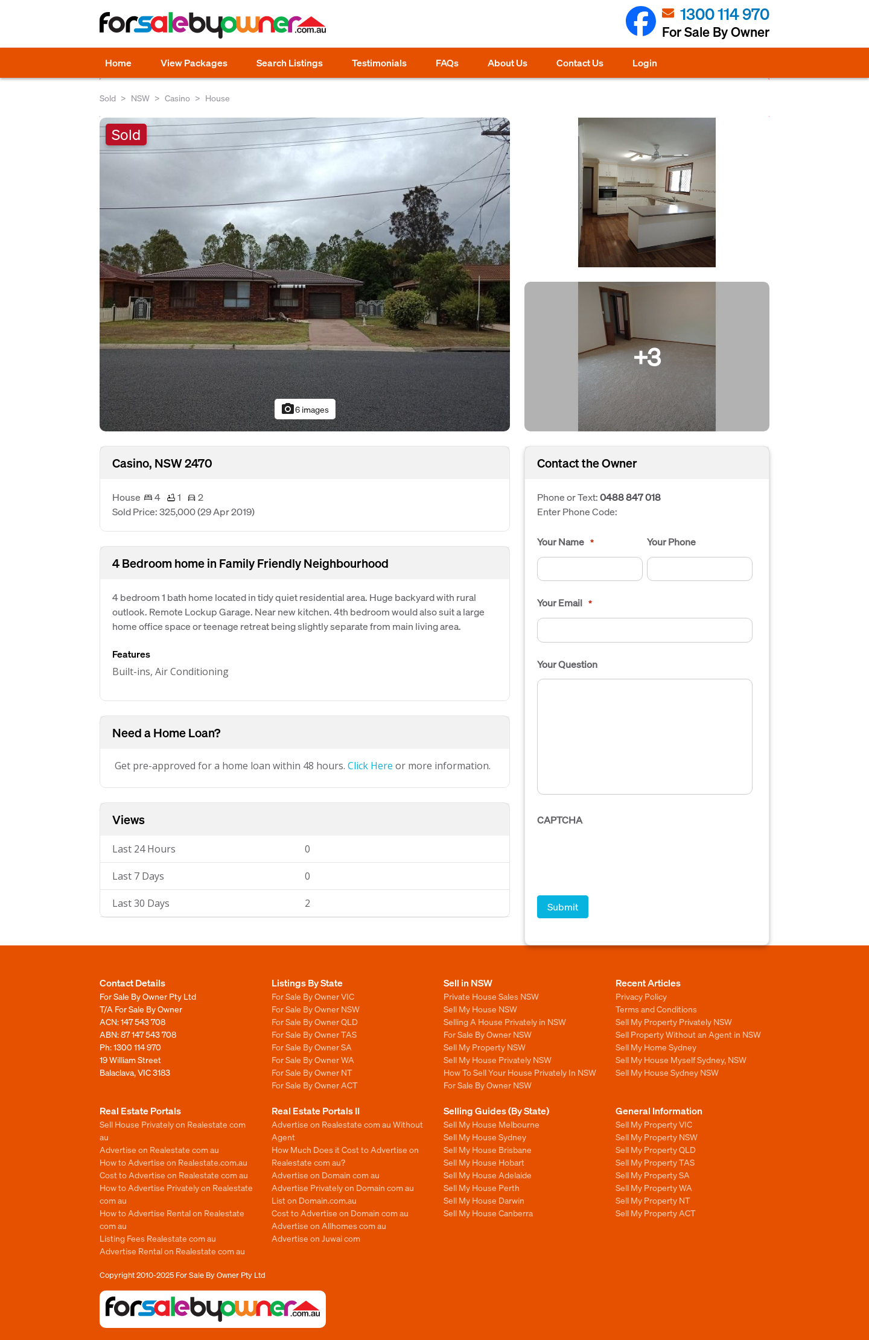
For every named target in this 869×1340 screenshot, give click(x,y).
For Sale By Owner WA (313, 1059)
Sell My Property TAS (655, 1162)
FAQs (447, 62)
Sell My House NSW (480, 1008)
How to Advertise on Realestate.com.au (173, 1162)
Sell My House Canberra (488, 1212)
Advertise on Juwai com (316, 1238)
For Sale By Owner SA (312, 1046)
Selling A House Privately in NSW (505, 1021)
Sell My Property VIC (654, 1124)
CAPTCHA (559, 820)
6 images (305, 409)
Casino (177, 97)
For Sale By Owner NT (312, 1072)
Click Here (370, 765)
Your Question (567, 664)
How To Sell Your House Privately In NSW (520, 1072)
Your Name (565, 542)
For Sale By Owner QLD (315, 1021)
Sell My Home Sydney (656, 1046)
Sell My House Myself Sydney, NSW (681, 1059)
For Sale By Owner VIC (313, 996)
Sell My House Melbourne (492, 1124)
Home (118, 62)
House (217, 97)
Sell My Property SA (653, 1174)
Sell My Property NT (653, 1200)
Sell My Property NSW (485, 1046)
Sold (108, 97)
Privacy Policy (641, 996)
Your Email (564, 603)
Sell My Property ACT (656, 1212)
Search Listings (289, 62)
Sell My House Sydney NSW (667, 1072)
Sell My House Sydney (485, 1136)
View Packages (194, 62)
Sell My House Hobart (484, 1162)
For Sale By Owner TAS (314, 1034)
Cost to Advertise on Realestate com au (174, 1174)
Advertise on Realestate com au (159, 1149)
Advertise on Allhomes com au (329, 1225)
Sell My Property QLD (656, 1149)
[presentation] (629, 858)
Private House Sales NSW (491, 996)
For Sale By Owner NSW (316, 1008)
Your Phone (671, 542)
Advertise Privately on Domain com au (343, 1187)
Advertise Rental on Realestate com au (172, 1250)
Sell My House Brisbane (488, 1149)
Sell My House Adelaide (488, 1174)
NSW (140, 97)
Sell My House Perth (482, 1187)
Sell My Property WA (654, 1187)
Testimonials (379, 62)
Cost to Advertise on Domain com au (340, 1212)
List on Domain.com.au (314, 1200)
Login (644, 62)
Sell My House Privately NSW (498, 1059)
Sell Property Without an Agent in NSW (688, 1034)
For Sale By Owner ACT (315, 1084)
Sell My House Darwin (484, 1200)
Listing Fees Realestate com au (158, 1238)
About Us (507, 62)
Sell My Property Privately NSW (674, 1021)
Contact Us (579, 62)
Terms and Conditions (656, 1008)
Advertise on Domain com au (326, 1174)
